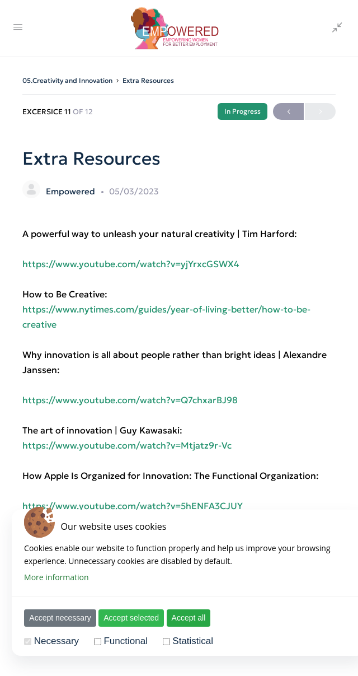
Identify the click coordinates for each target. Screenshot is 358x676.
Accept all (188, 617)
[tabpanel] (179, 407)
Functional (125, 641)
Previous (288, 111)
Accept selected (130, 617)
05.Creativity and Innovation (67, 80)
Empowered (71, 191)
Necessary (55, 641)
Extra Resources (148, 80)
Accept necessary (60, 617)
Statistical (192, 641)
